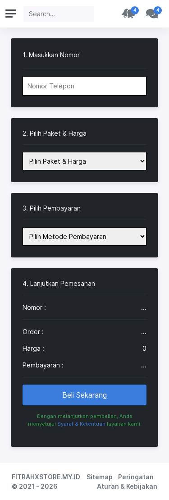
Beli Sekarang (84, 394)
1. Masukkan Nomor (51, 55)
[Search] (58, 14)
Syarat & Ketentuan (81, 424)
